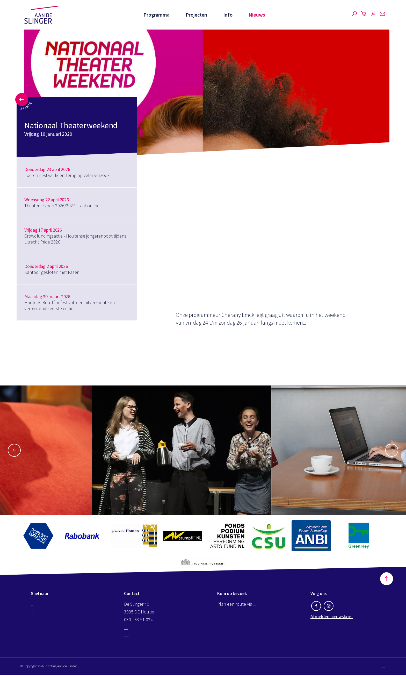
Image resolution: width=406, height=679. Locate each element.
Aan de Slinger (41, 15)
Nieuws (257, 14)
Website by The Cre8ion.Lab (366, 670)
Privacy (100, 670)
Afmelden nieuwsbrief (331, 620)
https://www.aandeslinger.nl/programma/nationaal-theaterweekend (255, 330)
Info (227, 14)
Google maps (266, 608)
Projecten (195, 14)
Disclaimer (85, 670)
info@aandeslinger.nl (144, 631)
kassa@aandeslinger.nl (146, 639)
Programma (155, 14)
